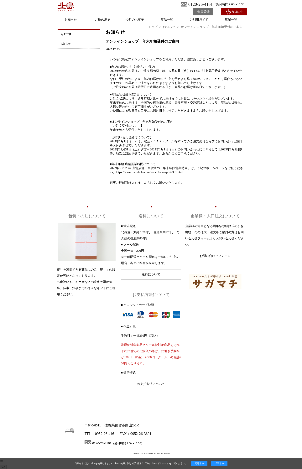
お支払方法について (151, 384)
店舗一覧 (231, 19)
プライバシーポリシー (155, 463)
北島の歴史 (102, 19)
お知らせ (71, 19)
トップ (152, 27)
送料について (151, 274)
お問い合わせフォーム (215, 256)
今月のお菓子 (135, 19)
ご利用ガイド (199, 19)
